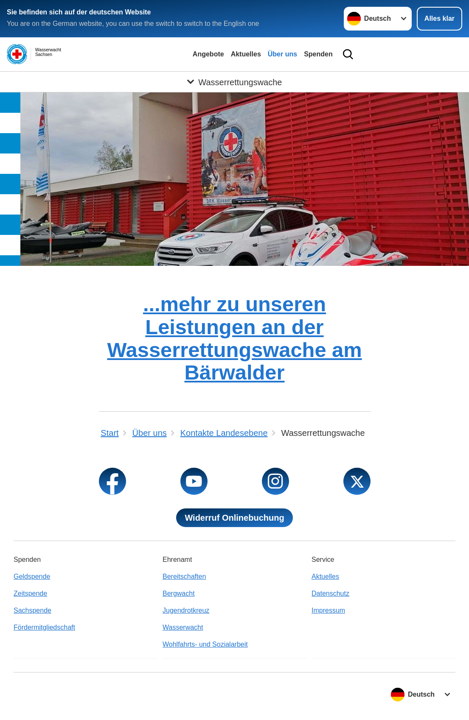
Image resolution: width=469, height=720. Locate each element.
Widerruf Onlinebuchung (234, 517)
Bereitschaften (184, 576)
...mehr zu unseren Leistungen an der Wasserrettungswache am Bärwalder (234, 338)
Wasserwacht (183, 627)
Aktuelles (246, 54)
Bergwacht (179, 593)
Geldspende (32, 576)
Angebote (208, 54)
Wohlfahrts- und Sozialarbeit (205, 644)
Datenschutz (330, 593)
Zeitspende (30, 593)
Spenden (318, 54)
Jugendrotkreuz (186, 610)
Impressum (328, 610)
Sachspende (32, 610)
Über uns (282, 54)
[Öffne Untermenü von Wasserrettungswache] (234, 82)
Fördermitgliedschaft (44, 627)
